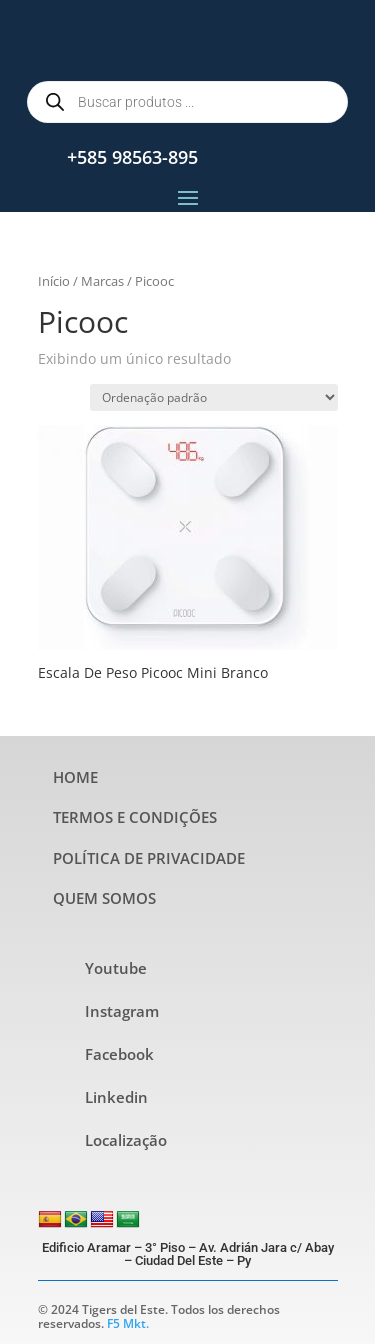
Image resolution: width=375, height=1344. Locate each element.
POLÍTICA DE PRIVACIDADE (149, 858)
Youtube (116, 968)
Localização (126, 1140)
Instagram (122, 1011)
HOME (75, 777)
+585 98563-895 (132, 157)
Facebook (119, 1054)
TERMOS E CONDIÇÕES (135, 817)
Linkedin (116, 1097)
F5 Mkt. (128, 1323)
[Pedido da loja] (214, 397)
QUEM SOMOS (104, 898)
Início (54, 281)
